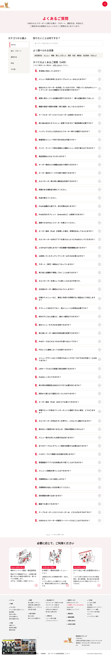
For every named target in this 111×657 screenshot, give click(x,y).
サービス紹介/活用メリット (16, 610)
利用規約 (43, 653)
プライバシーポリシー (15, 653)
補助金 (79, 55)
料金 (73, 55)
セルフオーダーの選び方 (52, 605)
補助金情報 (71, 617)
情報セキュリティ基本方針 (31, 653)
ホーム (48, 534)
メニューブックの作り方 (52, 607)
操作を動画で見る (14, 619)
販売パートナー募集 (92, 609)
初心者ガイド (50, 600)
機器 (52, 55)
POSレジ (94, 55)
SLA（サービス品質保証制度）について (59, 653)
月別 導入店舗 (32, 609)
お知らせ (49, 616)
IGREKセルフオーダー (73, 602)
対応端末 (86, 55)
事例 (30, 600)
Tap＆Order (70, 607)
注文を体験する (13, 616)
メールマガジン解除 (92, 616)
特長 (11, 604)
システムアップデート (52, 620)
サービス (12, 607)
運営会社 (70, 613)
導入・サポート (61, 55)
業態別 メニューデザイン (35, 607)
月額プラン (12, 625)
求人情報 (89, 605)
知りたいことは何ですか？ (46, 38)
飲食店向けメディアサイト (94, 607)
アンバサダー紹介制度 (93, 612)
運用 (69, 55)
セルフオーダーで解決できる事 (54, 602)
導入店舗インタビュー (34, 602)
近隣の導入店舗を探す (34, 605)
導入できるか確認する (34, 618)
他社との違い (12, 614)
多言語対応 (38, 55)
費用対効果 (12, 630)
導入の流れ (32, 613)
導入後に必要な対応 (51, 612)
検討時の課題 (12, 628)
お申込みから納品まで (52, 609)
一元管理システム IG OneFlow (75, 605)
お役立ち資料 (71, 624)
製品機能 (11, 612)
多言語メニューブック (73, 609)
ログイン (89, 614)
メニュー (47, 55)
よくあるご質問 (91, 602)
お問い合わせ (57, 65)
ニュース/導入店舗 (51, 618)
